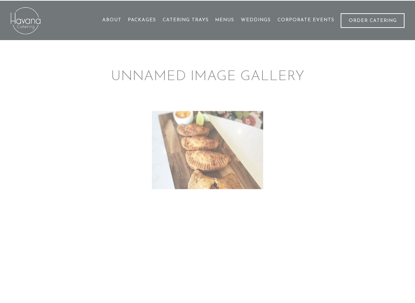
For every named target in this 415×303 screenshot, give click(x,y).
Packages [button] (142, 20)
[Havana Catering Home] (41, 20)
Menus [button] (224, 20)
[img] (208, 151)
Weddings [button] (256, 20)
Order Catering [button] (373, 20)
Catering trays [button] (186, 20)
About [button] (111, 20)
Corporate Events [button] (305, 20)
